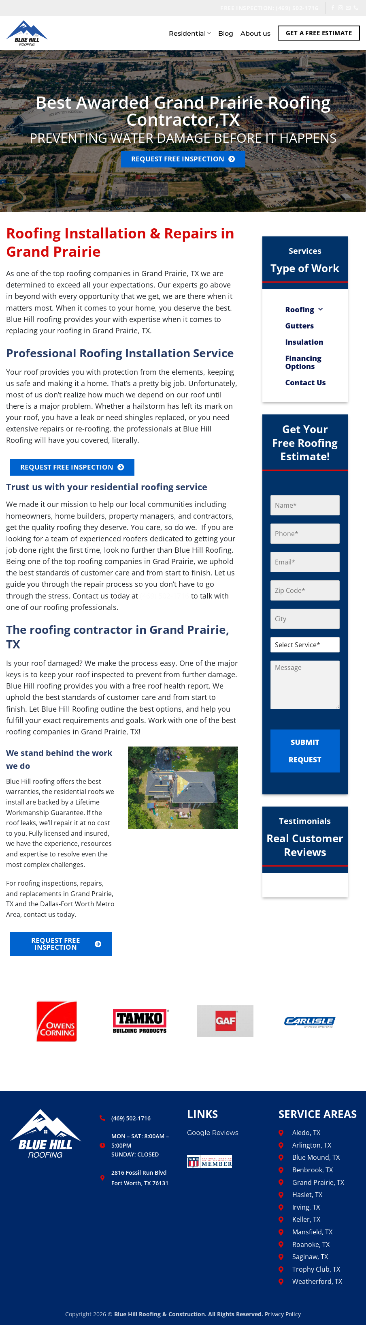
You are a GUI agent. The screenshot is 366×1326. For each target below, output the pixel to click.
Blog (225, 33)
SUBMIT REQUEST (305, 750)
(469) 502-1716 (164, 596)
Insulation (304, 342)
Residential (190, 33)
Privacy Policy (283, 1315)
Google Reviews (212, 1134)
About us (255, 33)
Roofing (304, 309)
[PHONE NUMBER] (305, 534)
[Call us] (355, 8)
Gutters (299, 325)
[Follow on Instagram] (340, 8)
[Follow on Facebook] (332, 8)
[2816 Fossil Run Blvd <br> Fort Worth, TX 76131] (102, 1179)
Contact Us (305, 382)
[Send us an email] (348, 8)
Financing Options (303, 362)
